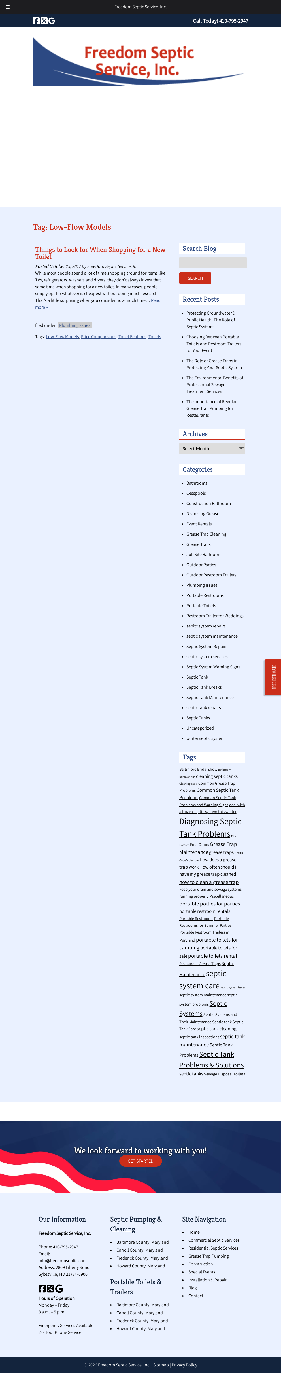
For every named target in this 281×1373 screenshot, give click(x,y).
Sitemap (161, 1365)
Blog (192, 1288)
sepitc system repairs (206, 626)
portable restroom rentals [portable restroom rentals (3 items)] (204, 911)
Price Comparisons (98, 337)
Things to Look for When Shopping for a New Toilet (100, 253)
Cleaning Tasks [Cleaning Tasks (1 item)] (188, 784)
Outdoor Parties (201, 565)
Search (195, 278)
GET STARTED (141, 1161)
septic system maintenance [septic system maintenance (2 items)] (202, 994)
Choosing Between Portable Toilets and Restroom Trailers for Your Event (213, 343)
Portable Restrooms (205, 595)
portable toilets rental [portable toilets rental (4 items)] (212, 955)
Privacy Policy (184, 1365)
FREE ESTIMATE (274, 677)
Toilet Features (132, 337)
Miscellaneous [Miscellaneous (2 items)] (221, 896)
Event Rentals (199, 524)
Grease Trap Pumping (208, 1256)
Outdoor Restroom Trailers (211, 575)
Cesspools (196, 493)
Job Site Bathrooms (204, 554)
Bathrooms (196, 483)
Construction (200, 1264)
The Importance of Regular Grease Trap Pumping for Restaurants (211, 408)
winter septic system (205, 738)
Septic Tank (197, 677)
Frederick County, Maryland (142, 1258)
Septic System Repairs (206, 646)
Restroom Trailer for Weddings (215, 616)
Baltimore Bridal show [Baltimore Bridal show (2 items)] (198, 769)
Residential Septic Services (213, 1248)
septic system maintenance (212, 636)
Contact (195, 1296)
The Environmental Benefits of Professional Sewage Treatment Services (214, 384)
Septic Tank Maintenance (210, 697)
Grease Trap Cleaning (206, 534)
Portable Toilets (201, 605)
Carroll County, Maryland (139, 1250)
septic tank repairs (203, 708)
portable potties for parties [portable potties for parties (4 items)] (209, 903)
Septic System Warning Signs (213, 667)
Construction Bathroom (208, 503)
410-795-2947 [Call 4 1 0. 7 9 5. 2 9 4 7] (65, 1247)
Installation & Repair (207, 1280)
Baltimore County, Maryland (142, 1242)
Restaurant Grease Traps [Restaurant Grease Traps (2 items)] (200, 963)
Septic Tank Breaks (204, 687)
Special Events (201, 1272)
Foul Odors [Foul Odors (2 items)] (199, 844)
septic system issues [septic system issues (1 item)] (232, 987)
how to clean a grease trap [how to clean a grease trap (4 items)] (209, 881)
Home (194, 1232)
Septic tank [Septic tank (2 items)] (222, 1021)
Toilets (154, 337)
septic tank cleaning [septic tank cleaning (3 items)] (217, 1028)
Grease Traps (198, 544)
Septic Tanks (198, 718)
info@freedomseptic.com (63, 1261)
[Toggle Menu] (7, 7)
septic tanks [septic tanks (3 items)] (191, 1074)
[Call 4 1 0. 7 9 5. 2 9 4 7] (233, 20)
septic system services (207, 657)
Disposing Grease (202, 514)
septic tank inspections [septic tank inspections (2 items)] (199, 1036)
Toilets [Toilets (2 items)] (239, 1074)
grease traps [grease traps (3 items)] (221, 852)
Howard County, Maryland (140, 1266)
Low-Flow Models (62, 337)
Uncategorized (200, 728)
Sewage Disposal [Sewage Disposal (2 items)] (218, 1074)
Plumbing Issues (74, 325)
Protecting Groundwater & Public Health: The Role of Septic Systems (210, 320)
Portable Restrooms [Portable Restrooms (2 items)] (196, 918)
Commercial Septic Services (214, 1240)
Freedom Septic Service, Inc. (140, 7)
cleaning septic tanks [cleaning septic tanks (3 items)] (217, 776)
